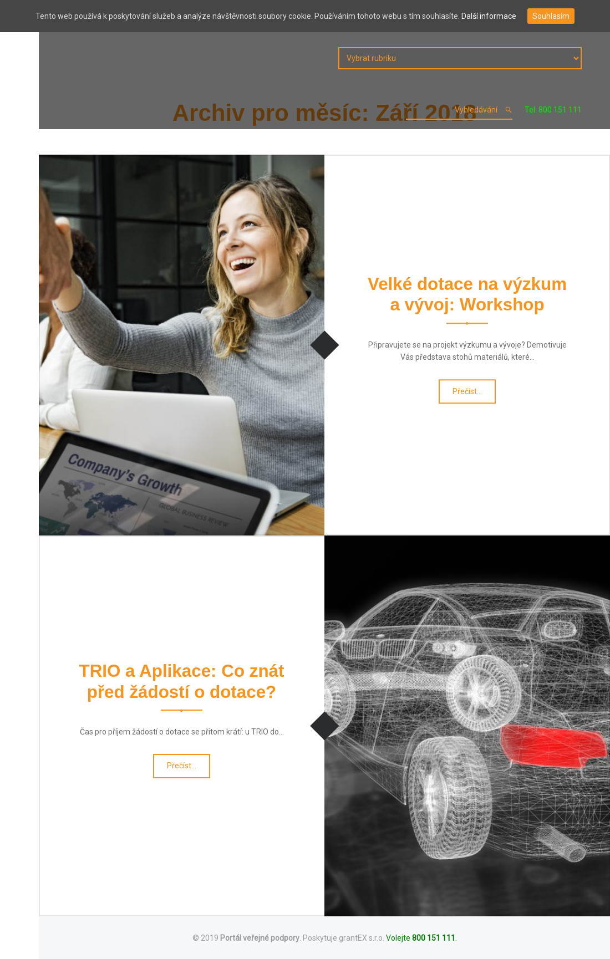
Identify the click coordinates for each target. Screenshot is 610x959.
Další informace (488, 16)
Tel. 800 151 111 (553, 109)
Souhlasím (551, 16)
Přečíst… (468, 394)
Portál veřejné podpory (259, 938)
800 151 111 (433, 938)
